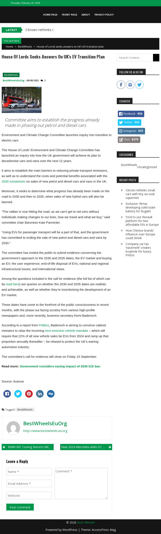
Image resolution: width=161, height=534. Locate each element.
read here (12, 284)
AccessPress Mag (104, 530)
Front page (69, 14)
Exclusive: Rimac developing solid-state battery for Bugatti (140, 207)
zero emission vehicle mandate (66, 330)
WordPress (70, 530)
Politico (44, 325)
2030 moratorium (13, 181)
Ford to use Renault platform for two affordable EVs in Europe (142, 221)
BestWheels (25, 46)
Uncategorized (147, 167)
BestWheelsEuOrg (13, 80)
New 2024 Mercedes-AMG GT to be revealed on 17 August (86, 447)
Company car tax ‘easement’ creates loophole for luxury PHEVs (138, 249)
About (86, 14)
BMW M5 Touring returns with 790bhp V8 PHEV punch (31, 447)
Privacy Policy (104, 14)
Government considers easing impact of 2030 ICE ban (60, 366)
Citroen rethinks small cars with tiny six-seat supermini (140, 194)
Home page (50, 14)
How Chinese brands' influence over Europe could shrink (140, 234)
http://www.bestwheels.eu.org (45, 431)
